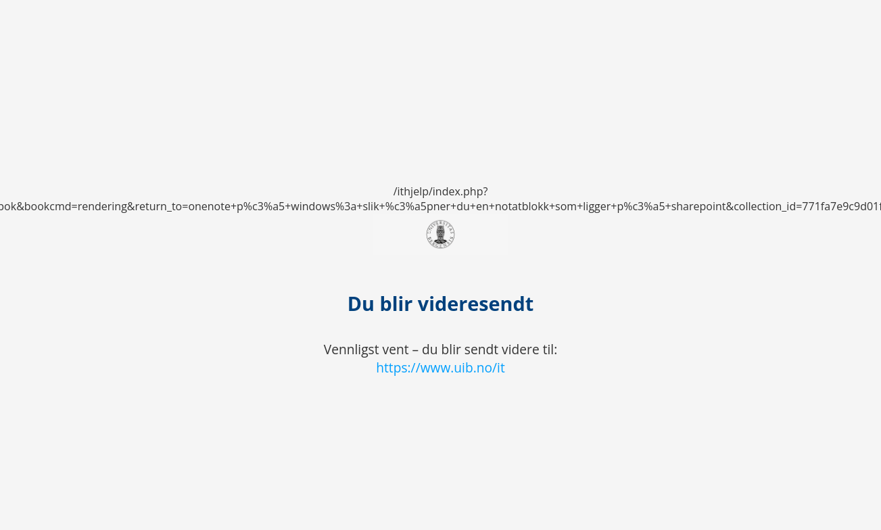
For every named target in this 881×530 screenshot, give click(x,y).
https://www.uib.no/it (440, 367)
